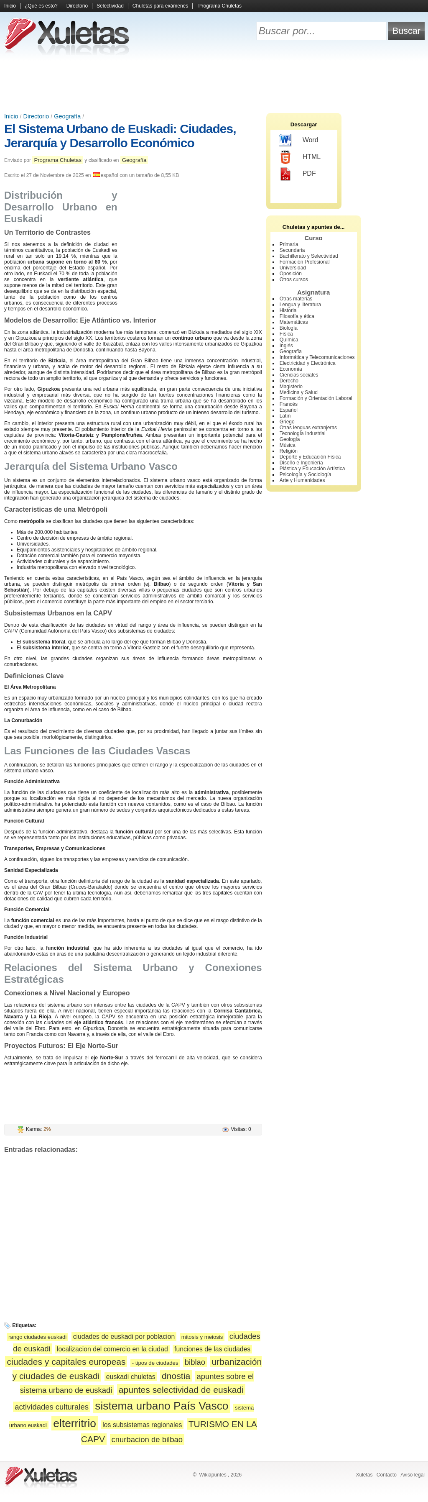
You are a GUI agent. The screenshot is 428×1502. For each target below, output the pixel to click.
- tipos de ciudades (155, 1363)
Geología (290, 439)
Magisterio (291, 387)
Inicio (10, 6)
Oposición (291, 274)
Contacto (387, 1475)
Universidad (293, 268)
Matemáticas (294, 322)
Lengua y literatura (300, 305)
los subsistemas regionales (142, 1424)
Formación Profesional (305, 262)
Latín (285, 416)
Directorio (77, 6)
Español (289, 410)
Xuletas (364, 1475)
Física (286, 334)
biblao (195, 1362)
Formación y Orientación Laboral (316, 398)
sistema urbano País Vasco (161, 1405)
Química (289, 340)
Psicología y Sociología (305, 474)
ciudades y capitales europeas (66, 1361)
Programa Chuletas (220, 6)
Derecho (289, 381)
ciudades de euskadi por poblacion (124, 1336)
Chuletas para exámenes (160, 6)
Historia (288, 310)
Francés (289, 404)
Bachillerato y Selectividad (309, 256)
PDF (297, 174)
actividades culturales (52, 1406)
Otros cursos (294, 279)
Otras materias (296, 299)
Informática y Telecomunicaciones (317, 357)
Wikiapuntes (212, 1475)
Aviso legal (412, 1475)
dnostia (176, 1376)
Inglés (286, 346)
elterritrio (74, 1423)
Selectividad (110, 6)
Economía (291, 369)
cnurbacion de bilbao (147, 1439)
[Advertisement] (214, 84)
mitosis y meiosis (202, 1337)
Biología (289, 328)
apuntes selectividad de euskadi (181, 1389)
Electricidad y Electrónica (308, 363)
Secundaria (292, 250)
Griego (287, 422)
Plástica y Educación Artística (312, 469)
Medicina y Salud (299, 392)
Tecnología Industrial (303, 433)
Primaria (289, 244)
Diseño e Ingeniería (301, 463)
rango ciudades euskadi (37, 1337)
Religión (289, 451)
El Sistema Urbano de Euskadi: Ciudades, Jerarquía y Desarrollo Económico (120, 136)
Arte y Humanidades (302, 480)
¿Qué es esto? (41, 6)
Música (288, 445)
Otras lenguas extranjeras (308, 428)
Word (298, 140)
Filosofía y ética (297, 316)
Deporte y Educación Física (310, 457)
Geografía (67, 116)
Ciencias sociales (299, 375)
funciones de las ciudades (212, 1349)
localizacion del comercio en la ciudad (112, 1349)
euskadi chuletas (130, 1376)
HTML (300, 157)
